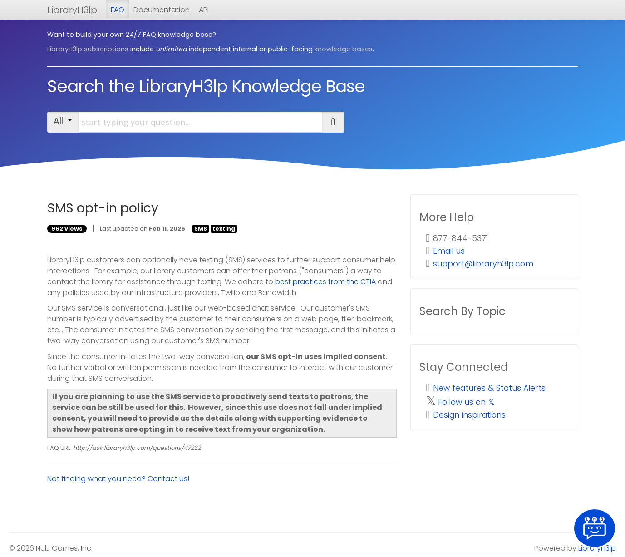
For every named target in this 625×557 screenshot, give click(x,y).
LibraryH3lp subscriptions (87, 49)
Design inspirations (469, 414)
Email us (449, 251)
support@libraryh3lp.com (483, 263)
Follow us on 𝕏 (466, 402)
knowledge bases (344, 49)
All (63, 121)
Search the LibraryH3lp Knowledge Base (206, 86)
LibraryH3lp (72, 10)
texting (223, 228)
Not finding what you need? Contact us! (118, 478)
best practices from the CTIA (325, 281)
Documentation (161, 10)
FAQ (117, 10)
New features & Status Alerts (489, 388)
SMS (200, 228)
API (204, 10)
